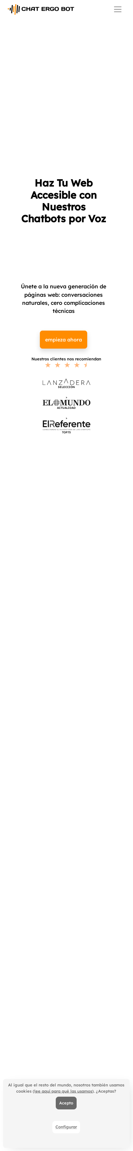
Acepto (66, 1102)
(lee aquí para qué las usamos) (63, 1091)
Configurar (66, 1126)
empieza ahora (63, 339)
